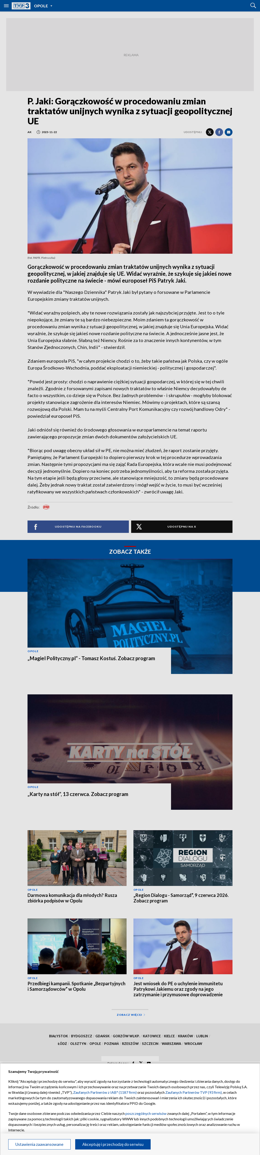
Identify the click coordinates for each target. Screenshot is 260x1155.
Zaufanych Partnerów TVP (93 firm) (193, 1092)
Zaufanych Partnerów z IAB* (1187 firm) (105, 1092)
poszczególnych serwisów (145, 1113)
